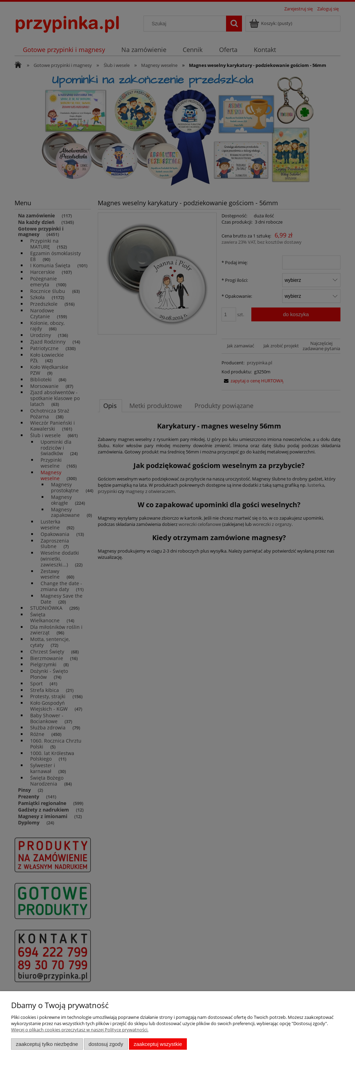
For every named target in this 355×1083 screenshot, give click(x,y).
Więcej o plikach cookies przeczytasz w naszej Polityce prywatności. (79, 1029)
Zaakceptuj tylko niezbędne (47, 1044)
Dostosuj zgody (105, 1044)
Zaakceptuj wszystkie (158, 1044)
